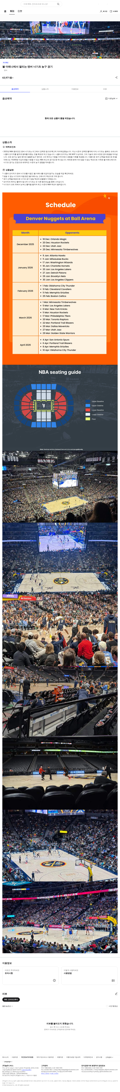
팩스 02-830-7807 (46, 1070)
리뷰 (105, 89)
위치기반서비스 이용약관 (45, 1057)
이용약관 (15, 1057)
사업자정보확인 (26, 1070)
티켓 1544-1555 (57, 1068)
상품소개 (45, 89)
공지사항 (99, 1057)
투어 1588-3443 (46, 1068)
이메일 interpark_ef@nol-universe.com (106, 1070)
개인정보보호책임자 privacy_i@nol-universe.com (96, 1071)
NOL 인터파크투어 (11, 1000)
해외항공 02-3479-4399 (48, 1071)
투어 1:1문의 (45, 1073)
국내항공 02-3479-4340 (64, 1071)
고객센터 (108, 1057)
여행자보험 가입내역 (73, 1057)
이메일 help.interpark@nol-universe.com (66, 1070)
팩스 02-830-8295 (86, 1070)
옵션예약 (15, 89)
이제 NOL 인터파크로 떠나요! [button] (36, 4)
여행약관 (60, 1057)
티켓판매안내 (88, 1057)
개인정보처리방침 (27, 1057)
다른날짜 (111, 98)
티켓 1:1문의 (54, 1073)
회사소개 (5, 1057)
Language (7, 1061)
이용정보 (75, 89)
